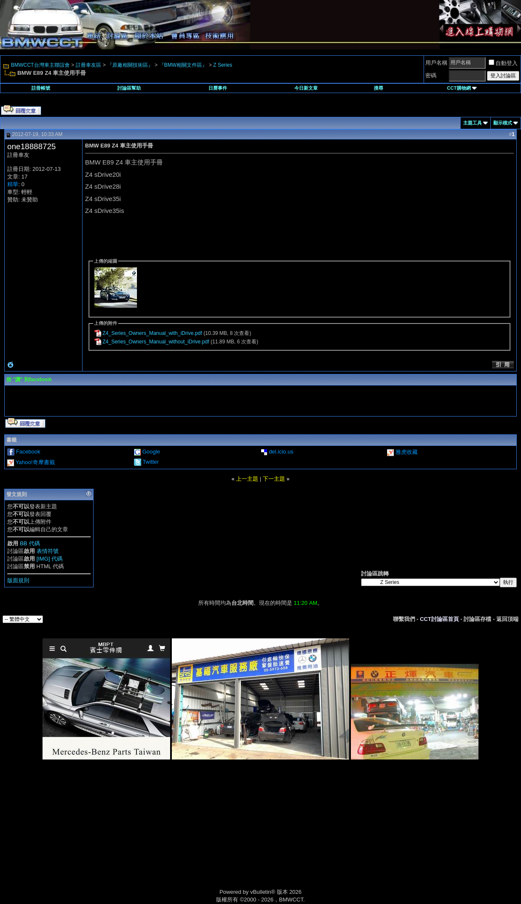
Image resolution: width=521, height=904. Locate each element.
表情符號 (48, 551)
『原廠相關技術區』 (130, 65)
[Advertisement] (188, 834)
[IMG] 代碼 (50, 558)
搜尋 (378, 88)
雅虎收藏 (407, 452)
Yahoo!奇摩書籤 (34, 462)
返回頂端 (507, 619)
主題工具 (472, 122)
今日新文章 (306, 88)
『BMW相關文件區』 (183, 65)
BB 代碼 (30, 543)
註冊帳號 (40, 88)
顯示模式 (502, 122)
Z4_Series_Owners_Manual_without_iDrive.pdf (155, 342)
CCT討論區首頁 (439, 619)
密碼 (430, 75)
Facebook (28, 451)
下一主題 (274, 479)
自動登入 (503, 63)
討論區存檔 (477, 619)
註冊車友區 (88, 65)
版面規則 (18, 580)
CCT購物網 (462, 88)
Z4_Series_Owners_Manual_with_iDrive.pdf (152, 333)
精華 (12, 184)
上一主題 (247, 479)
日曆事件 (217, 88)
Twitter (150, 462)
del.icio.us (281, 451)
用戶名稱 (436, 63)
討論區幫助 (129, 88)
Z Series (222, 65)
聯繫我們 (404, 619)
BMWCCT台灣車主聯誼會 (40, 65)
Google (151, 451)
